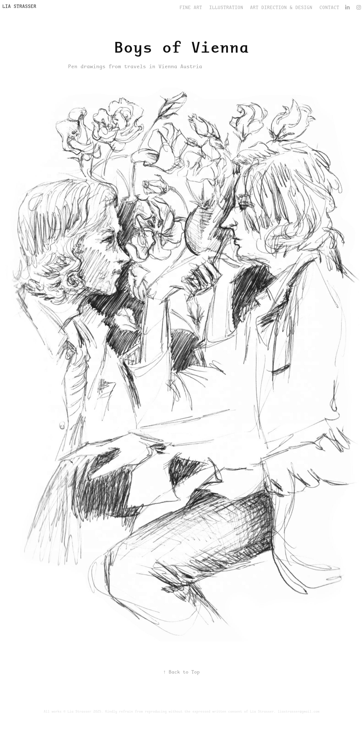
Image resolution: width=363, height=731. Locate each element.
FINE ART (190, 7)
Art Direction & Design (281, 7)
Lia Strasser (19, 6)
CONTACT (329, 7)
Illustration (226, 7)
